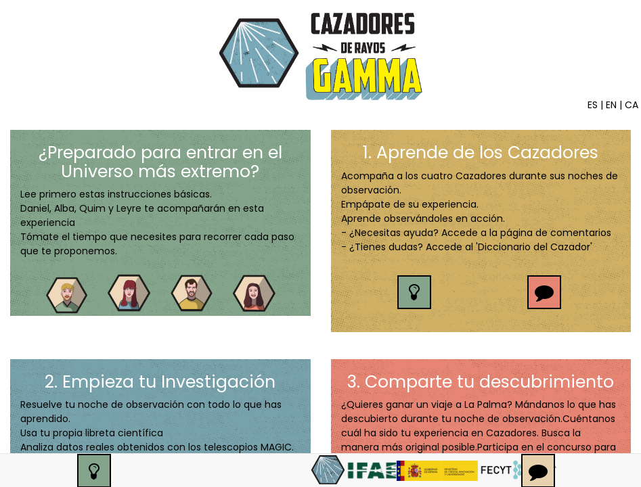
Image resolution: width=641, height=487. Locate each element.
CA (631, 105)
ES (593, 105)
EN (611, 105)
